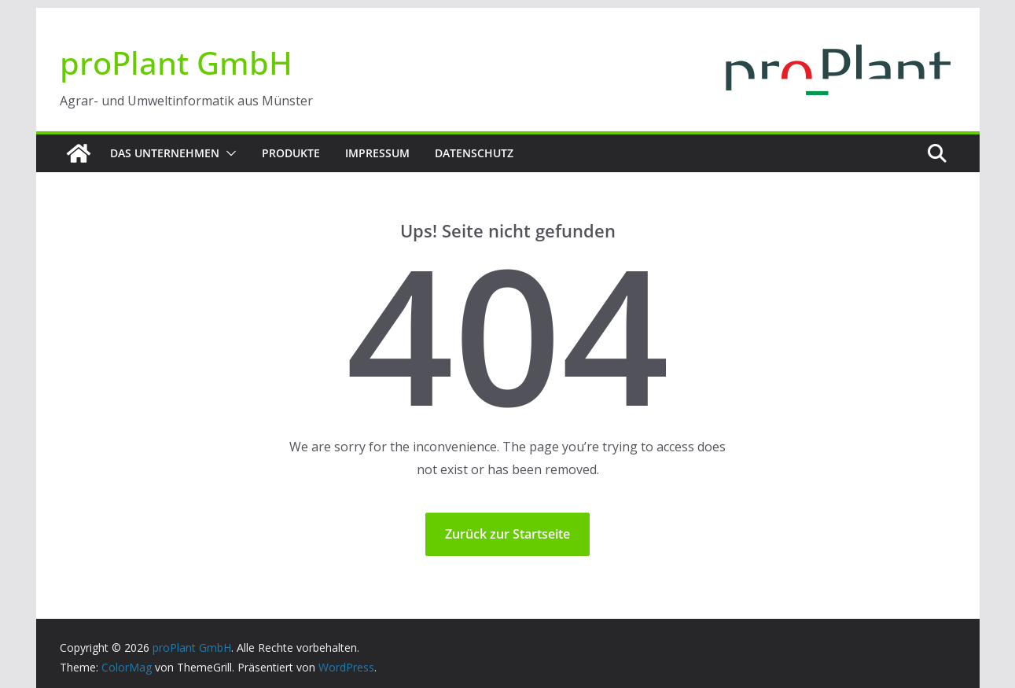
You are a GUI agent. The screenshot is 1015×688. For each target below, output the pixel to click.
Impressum (377, 152)
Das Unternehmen (164, 152)
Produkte (291, 152)
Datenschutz (474, 152)
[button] (228, 153)
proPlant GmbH (176, 62)
